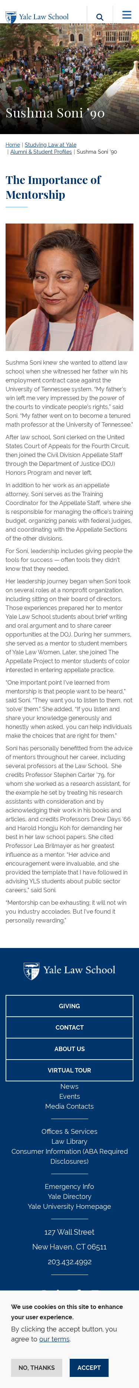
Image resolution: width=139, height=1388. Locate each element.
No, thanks (37, 1367)
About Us (69, 1049)
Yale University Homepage (69, 1206)
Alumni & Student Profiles (41, 152)
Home (13, 145)
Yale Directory (70, 1196)
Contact (70, 1027)
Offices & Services (69, 1131)
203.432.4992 (70, 1261)
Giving (69, 1006)
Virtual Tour (69, 1070)
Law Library (69, 1141)
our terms (54, 1339)
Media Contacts (69, 1106)
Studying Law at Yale (50, 145)
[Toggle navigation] (127, 15)
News (69, 1086)
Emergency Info (69, 1186)
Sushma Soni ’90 (97, 152)
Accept (89, 1367)
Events (69, 1096)
